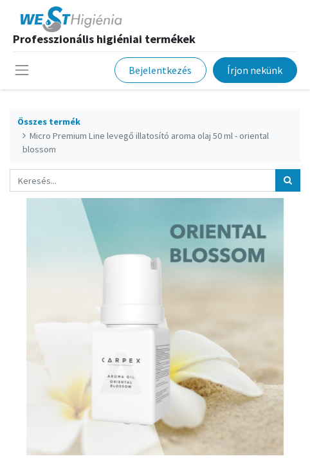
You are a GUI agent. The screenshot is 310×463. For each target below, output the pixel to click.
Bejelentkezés (160, 70)
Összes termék (48, 121)
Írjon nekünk (254, 70)
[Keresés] (287, 180)
